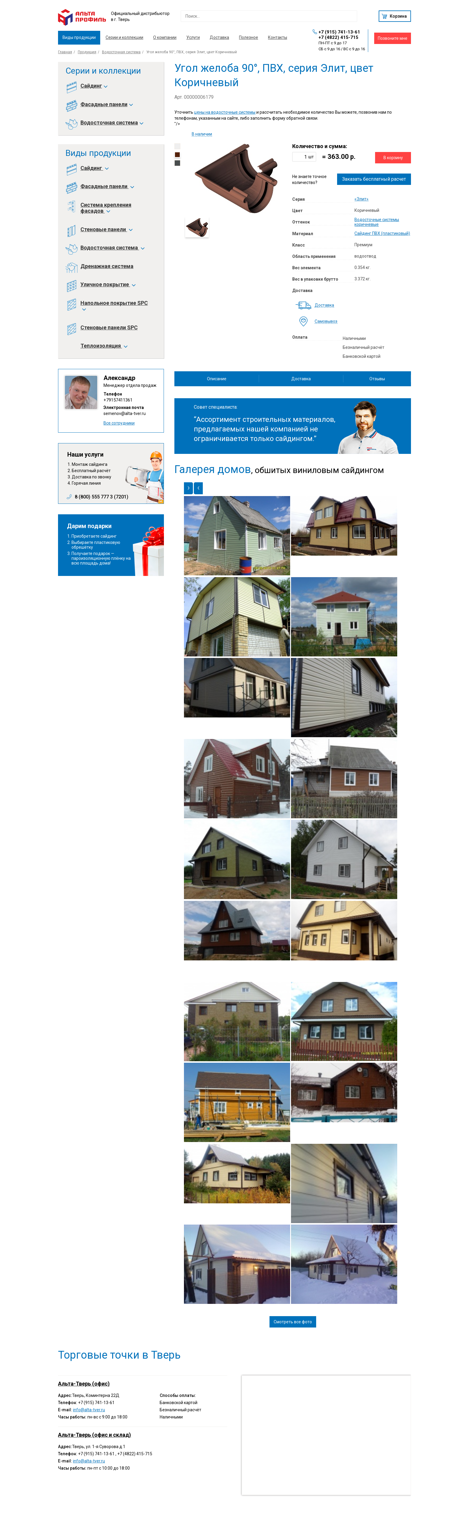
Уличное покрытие (107, 285)
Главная (65, 52)
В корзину (393, 157)
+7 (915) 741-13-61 (339, 32)
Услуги (193, 37)
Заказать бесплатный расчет (374, 179)
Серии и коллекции (124, 37)
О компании (164, 37)
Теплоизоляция (103, 346)
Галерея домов (212, 469)
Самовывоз (326, 321)
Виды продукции (79, 37)
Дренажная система (106, 266)
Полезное (248, 37)
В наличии (202, 134)
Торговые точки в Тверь (119, 1355)
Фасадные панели (106, 104)
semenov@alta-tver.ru (124, 413)
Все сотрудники (119, 423)
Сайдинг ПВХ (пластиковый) (382, 233)
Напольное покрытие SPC (114, 306)
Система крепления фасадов (105, 208)
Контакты (277, 37)
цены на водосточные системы (224, 112)
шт (311, 156)
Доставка (219, 37)
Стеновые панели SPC (109, 328)
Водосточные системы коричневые (376, 222)
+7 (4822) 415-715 (338, 37)
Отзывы (377, 378)
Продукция (87, 52)
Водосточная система (121, 52)
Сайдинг (93, 86)
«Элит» (361, 199)
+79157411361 (118, 400)
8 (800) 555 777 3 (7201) (101, 497)
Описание (216, 378)
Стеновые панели (106, 229)
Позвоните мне (392, 38)
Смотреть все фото (293, 1321)
